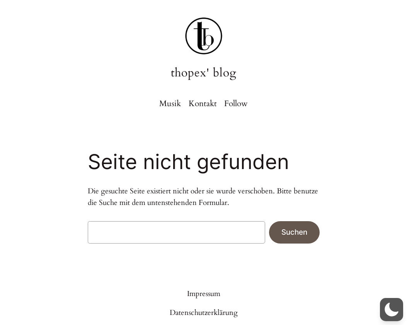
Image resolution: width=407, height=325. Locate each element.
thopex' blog (204, 73)
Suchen (294, 232)
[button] (391, 309)
